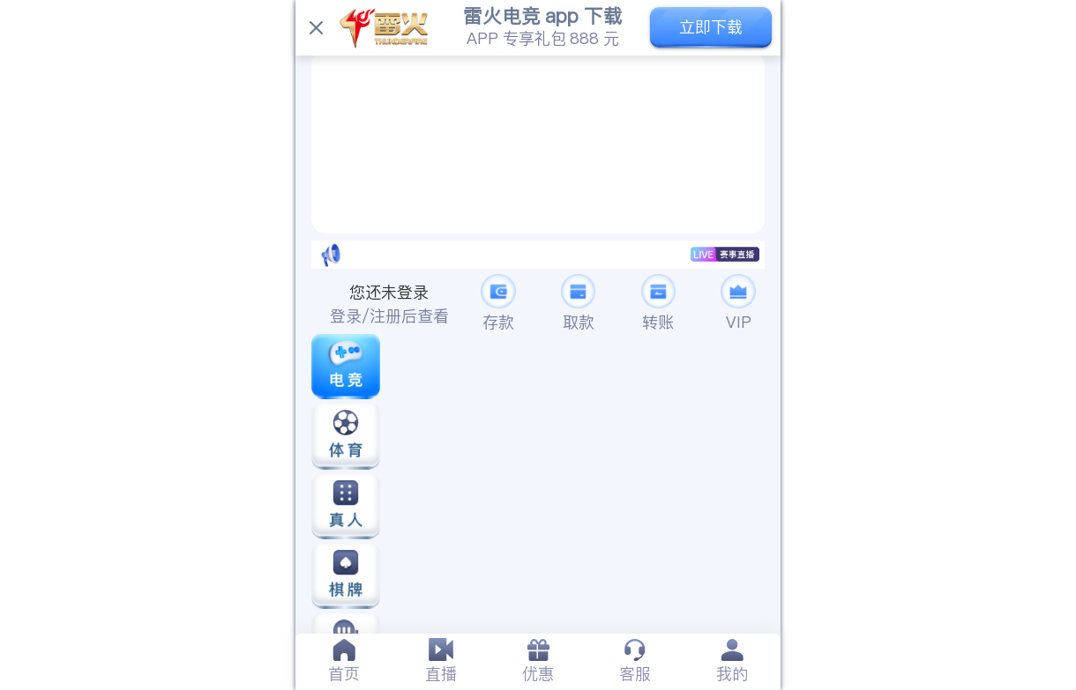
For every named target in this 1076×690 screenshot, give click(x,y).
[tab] (343, 661)
